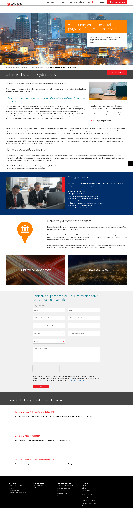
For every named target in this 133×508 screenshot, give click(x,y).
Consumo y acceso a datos (90, 479)
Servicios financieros (15, 462)
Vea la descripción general (65, 462)
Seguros (11, 464)
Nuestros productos (76, 10)
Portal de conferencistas (65, 472)
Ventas (84, 462)
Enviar (41, 386)
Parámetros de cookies (89, 474)
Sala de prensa (62, 469)
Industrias (59, 10)
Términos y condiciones (89, 484)
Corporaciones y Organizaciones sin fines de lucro (17, 469)
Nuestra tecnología (63, 467)
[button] (49, 318)
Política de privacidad (88, 471)
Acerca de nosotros (104, 10)
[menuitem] (47, 10)
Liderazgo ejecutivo (63, 464)
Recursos (90, 10)
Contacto (120, 10)
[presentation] (46, 368)
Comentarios (86, 467)
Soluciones (47, 10)
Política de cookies (88, 476)
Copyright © (12, 501)
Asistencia (85, 464)
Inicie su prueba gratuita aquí (102, 121)
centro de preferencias (77, 380)
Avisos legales (86, 481)
